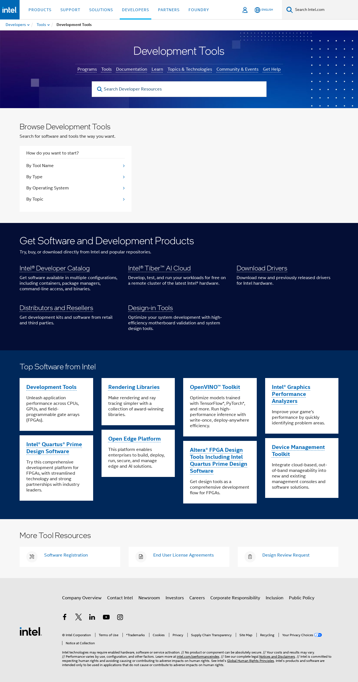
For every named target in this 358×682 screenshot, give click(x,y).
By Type (34, 177)
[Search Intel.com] (325, 10)
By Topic (34, 199)
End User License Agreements (183, 555)
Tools (106, 69)
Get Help (272, 69)
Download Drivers (262, 267)
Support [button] (70, 9)
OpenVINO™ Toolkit (215, 387)
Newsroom (149, 598)
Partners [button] (169, 9)
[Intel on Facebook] (64, 618)
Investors (175, 598)
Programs (87, 69)
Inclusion (274, 598)
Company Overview (82, 598)
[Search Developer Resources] (179, 89)
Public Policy (301, 598)
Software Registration (66, 555)
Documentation (131, 69)
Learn (157, 69)
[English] (263, 10)
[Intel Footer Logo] (31, 631)
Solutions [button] (101, 9)
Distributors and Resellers (56, 307)
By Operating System (47, 188)
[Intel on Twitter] (78, 618)
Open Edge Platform (134, 438)
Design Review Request (286, 555)
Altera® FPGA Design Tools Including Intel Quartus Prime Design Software (218, 460)
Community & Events (237, 69)
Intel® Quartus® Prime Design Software (54, 448)
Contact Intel (120, 598)
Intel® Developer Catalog (55, 267)
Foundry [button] (199, 9)
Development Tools (51, 387)
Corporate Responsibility (235, 598)
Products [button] (40, 9)
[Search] (289, 9)
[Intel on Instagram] (120, 618)
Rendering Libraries (134, 387)
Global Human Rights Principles (250, 661)
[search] (100, 89)
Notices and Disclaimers (277, 656)
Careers (197, 598)
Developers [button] (135, 9)
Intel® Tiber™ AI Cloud (159, 267)
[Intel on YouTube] (106, 618)
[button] (179, 286)
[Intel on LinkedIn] (92, 618)
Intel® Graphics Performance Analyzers (291, 394)
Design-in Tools (150, 307)
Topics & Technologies (190, 69)
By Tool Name (40, 165)
